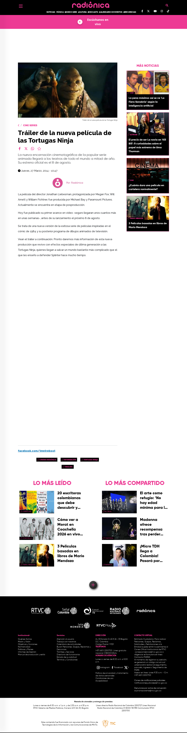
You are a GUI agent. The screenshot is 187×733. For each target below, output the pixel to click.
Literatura (27, 511)
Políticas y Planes (25, 649)
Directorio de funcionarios (68, 655)
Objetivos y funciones (27, 644)
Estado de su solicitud (67, 657)
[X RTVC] (126, 668)
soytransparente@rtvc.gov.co (147, 691)
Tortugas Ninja (91, 460)
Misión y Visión (24, 642)
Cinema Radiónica (48, 460)
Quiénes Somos (25, 639)
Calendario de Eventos (110, 12)
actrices (133, 135)
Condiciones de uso (104, 678)
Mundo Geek (71, 12)
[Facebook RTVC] (117, 668)
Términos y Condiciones (67, 660)
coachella (27, 538)
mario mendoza (136, 218)
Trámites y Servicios (65, 652)
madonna (109, 538)
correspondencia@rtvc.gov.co (148, 652)
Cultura (82, 12)
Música (60, 12)
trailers (68, 467)
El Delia (108, 511)
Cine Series (30, 125)
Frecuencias (130, 12)
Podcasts (93, 12)
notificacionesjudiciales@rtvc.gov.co (150, 683)
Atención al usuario (65, 639)
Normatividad (24, 647)
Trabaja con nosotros (66, 642)
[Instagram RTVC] (103, 668)
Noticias (51, 12)
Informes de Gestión (27, 652)
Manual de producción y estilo (31, 655)
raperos (108, 565)
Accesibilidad (102, 681)
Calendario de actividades (69, 644)
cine (132, 93)
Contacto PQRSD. (142, 657)
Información (70, 460)
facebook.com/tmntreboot (36, 450)
